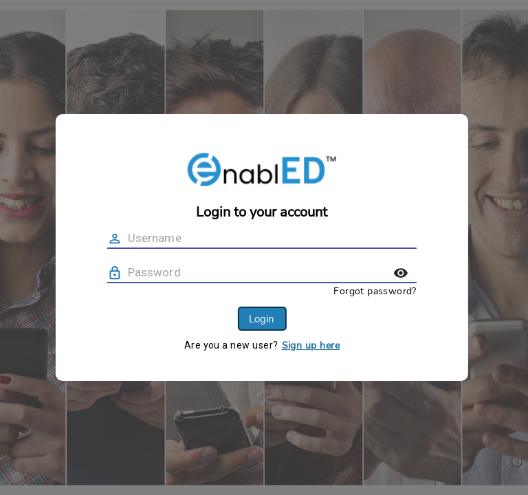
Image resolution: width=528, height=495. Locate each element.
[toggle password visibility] (429, 273)
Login (289, 319)
